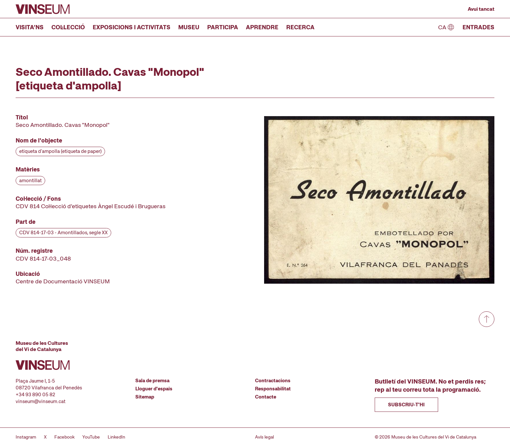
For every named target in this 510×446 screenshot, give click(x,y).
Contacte (265, 397)
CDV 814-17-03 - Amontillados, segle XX (63, 232)
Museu (188, 27)
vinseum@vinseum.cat (40, 401)
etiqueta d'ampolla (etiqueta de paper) (60, 151)
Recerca (300, 27)
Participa (222, 27)
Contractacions (272, 380)
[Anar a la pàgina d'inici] (43, 9)
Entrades (478, 27)
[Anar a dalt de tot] (486, 319)
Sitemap (144, 397)
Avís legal (264, 437)
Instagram (26, 437)
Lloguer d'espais (153, 388)
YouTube (91, 437)
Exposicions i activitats (131, 27)
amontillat (30, 180)
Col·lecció (68, 27)
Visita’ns (30, 27)
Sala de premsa (152, 380)
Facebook (64, 437)
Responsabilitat (273, 388)
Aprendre (262, 27)
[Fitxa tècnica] (99, 199)
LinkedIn (116, 437)
